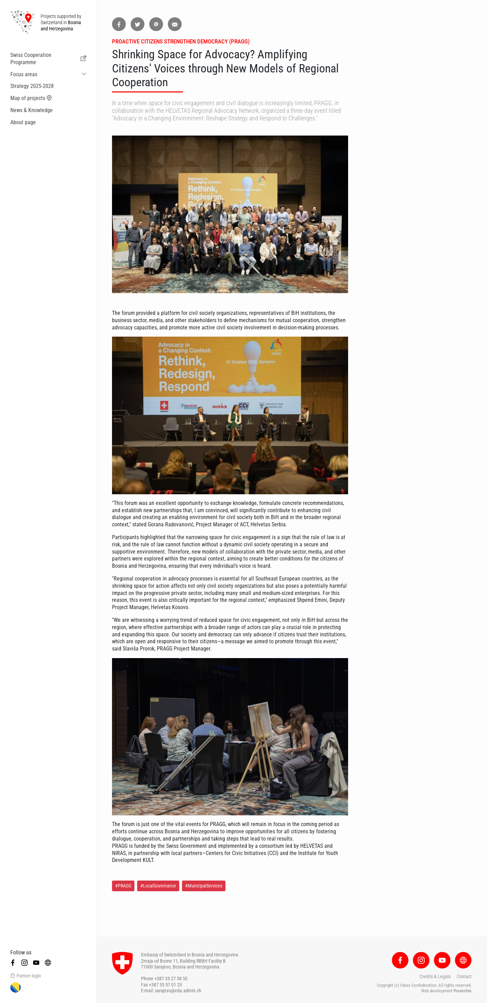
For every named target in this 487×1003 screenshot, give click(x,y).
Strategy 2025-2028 (32, 86)
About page (23, 122)
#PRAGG (123, 885)
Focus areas (23, 74)
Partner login (25, 976)
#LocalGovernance (158, 885)
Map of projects (31, 98)
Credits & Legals (434, 976)
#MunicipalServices (203, 885)
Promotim (462, 990)
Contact (464, 976)
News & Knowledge (31, 110)
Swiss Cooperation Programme (48, 59)
